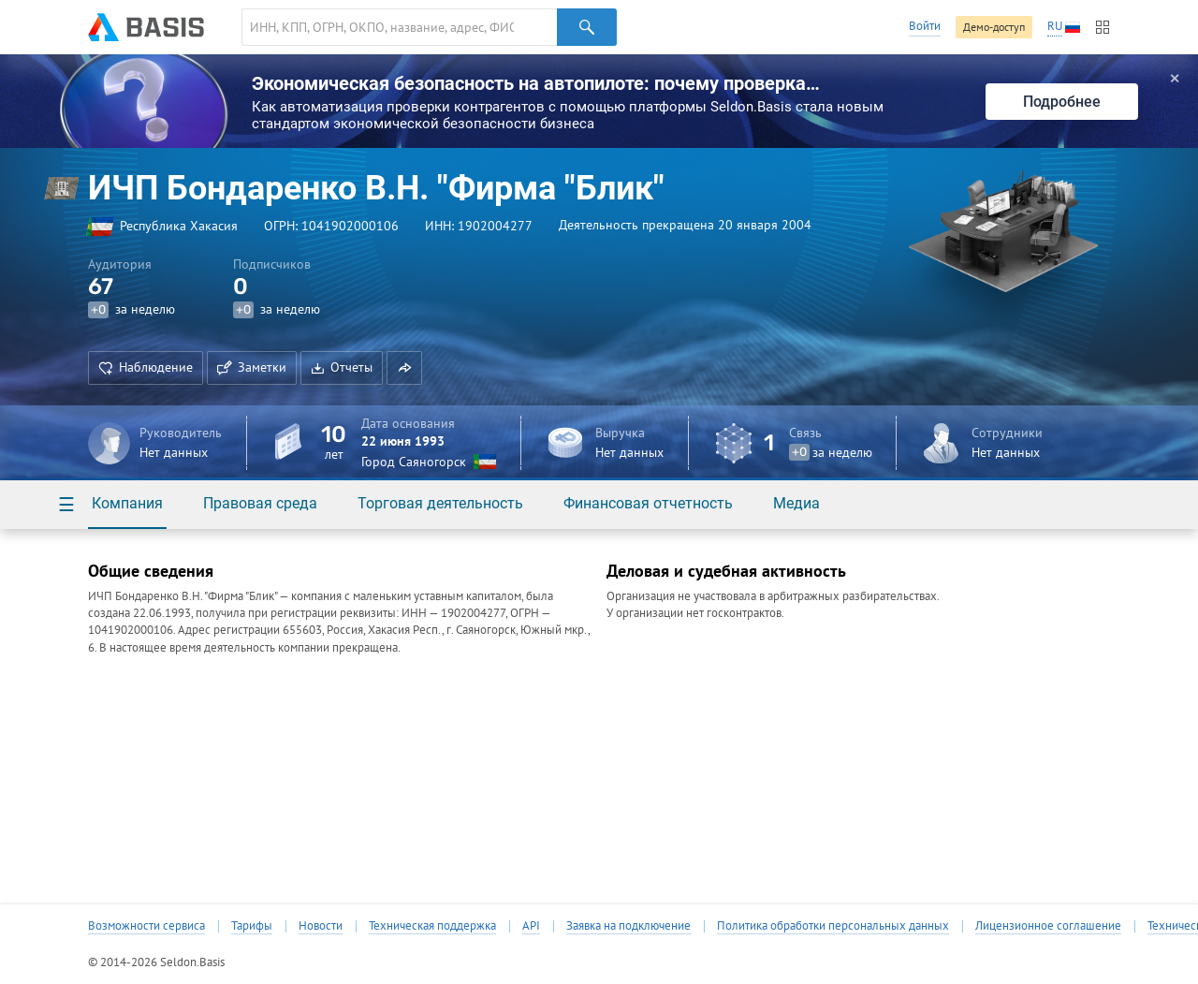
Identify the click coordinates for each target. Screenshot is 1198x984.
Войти (925, 26)
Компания (127, 503)
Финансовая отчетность (648, 503)
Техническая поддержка (432, 925)
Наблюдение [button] (145, 367)
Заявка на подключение (628, 925)
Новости (321, 925)
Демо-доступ (994, 27)
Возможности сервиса (146, 925)
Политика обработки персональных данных (833, 925)
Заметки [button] (251, 367)
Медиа (796, 503)
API (531, 925)
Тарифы (251, 925)
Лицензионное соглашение (1048, 925)
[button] (404, 368)
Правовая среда (260, 503)
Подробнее (1062, 101)
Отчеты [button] (342, 367)
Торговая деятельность (440, 503)
